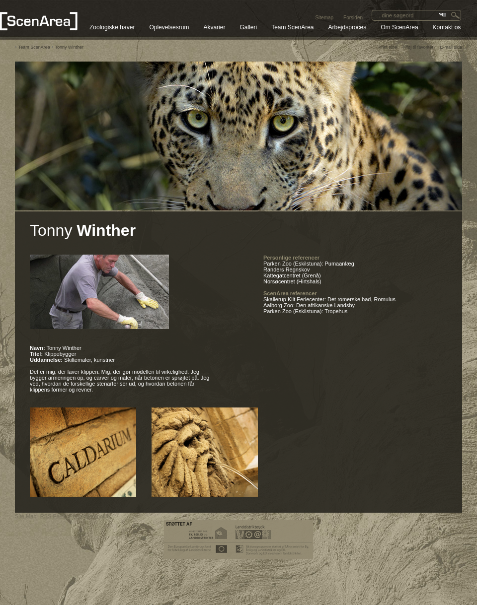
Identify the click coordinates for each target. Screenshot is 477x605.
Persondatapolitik (90, 516)
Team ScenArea (34, 47)
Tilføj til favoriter (417, 47)
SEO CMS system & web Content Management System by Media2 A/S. (239, 587)
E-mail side (451, 47)
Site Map (25, 516)
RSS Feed (53, 516)
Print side (387, 47)
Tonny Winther (69, 47)
